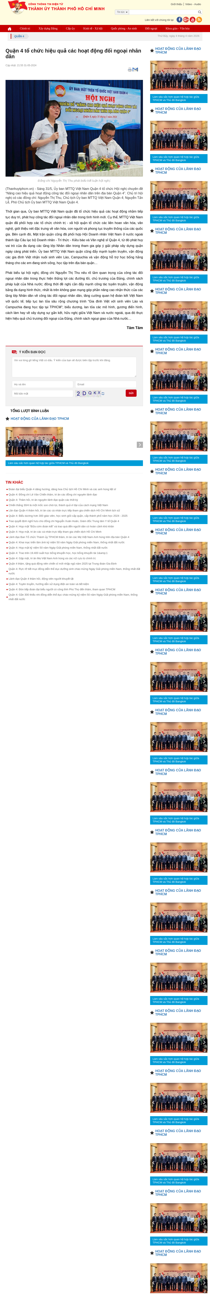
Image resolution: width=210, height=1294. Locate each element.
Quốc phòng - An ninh (124, 28)
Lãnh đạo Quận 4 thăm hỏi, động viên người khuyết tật (41, 578)
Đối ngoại (151, 28)
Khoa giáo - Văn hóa (177, 28)
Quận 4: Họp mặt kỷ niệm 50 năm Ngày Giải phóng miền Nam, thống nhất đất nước (58, 547)
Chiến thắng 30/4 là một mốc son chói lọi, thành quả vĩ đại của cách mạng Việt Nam (58, 505)
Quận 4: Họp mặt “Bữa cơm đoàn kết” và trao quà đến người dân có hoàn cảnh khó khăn (61, 526)
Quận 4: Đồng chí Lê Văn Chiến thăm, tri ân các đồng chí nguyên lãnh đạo (53, 494)
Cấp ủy (70, 28)
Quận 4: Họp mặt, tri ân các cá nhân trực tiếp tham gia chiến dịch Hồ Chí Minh (55, 531)
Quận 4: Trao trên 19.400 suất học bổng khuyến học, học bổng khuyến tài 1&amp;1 (58, 553)
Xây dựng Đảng (48, 28)
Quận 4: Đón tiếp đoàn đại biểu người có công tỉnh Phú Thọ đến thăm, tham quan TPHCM (62, 589)
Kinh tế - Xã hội (93, 28)
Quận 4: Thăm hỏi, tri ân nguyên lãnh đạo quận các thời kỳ (43, 499)
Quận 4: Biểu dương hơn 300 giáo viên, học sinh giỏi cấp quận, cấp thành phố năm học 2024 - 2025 (68, 515)
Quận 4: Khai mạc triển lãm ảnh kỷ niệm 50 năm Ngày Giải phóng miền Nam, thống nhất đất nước (66, 542)
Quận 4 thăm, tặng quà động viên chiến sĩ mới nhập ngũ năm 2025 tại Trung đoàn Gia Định (63, 563)
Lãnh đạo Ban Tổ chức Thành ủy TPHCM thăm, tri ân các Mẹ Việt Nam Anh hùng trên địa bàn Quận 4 (69, 537)
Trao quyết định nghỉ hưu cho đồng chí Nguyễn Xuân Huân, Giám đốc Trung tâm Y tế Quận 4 (64, 521)
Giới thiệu (176, 4)
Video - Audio (193, 4)
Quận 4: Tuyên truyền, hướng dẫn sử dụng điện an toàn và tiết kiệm (49, 584)
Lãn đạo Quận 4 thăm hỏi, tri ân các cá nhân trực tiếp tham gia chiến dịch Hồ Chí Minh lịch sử (64, 510)
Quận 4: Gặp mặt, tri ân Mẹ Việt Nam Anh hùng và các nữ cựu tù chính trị (52, 558)
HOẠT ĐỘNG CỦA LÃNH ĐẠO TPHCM (40, 418)
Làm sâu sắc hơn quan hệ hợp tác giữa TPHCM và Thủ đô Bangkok (48, 463)
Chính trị (25, 28)
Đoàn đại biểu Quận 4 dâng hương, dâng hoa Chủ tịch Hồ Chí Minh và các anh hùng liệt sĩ (62, 489)
